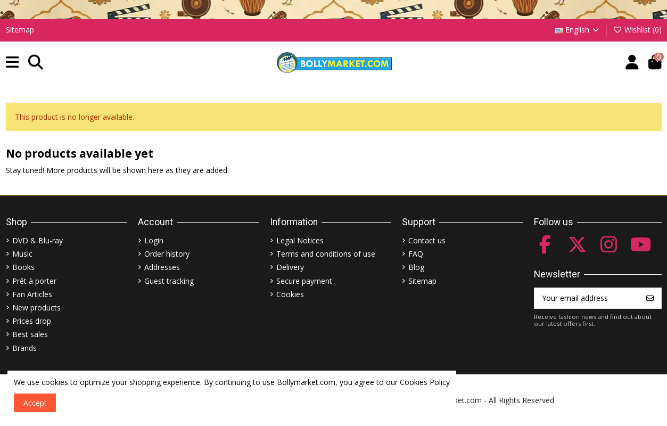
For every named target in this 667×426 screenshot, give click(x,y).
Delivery (290, 267)
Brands (24, 348)
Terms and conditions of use (325, 254)
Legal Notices (300, 240)
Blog (416, 267)
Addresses (162, 267)
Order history (167, 254)
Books (23, 267)
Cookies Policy (425, 382)
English (578, 29)
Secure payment (304, 281)
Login (153, 240)
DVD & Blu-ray (37, 240)
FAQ (415, 254)
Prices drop (31, 321)
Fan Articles (32, 294)
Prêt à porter (34, 281)
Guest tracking (169, 281)
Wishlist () (637, 29)
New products (36, 307)
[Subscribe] (650, 298)
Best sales (30, 334)
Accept (35, 403)
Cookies (290, 294)
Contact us (427, 240)
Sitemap (20, 29)
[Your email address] (586, 298)
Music (22, 254)
